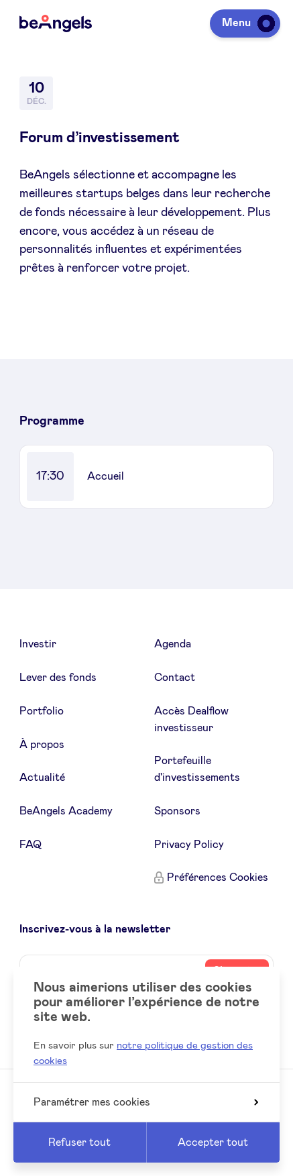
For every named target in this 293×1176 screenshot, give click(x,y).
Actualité (42, 777)
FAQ (30, 844)
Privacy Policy (189, 844)
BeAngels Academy (66, 811)
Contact (174, 677)
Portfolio (41, 711)
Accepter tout (213, 1142)
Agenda (172, 644)
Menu (246, 22)
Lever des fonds (58, 677)
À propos (41, 744)
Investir (37, 644)
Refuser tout (79, 1142)
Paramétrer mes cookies (146, 1102)
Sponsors (177, 811)
